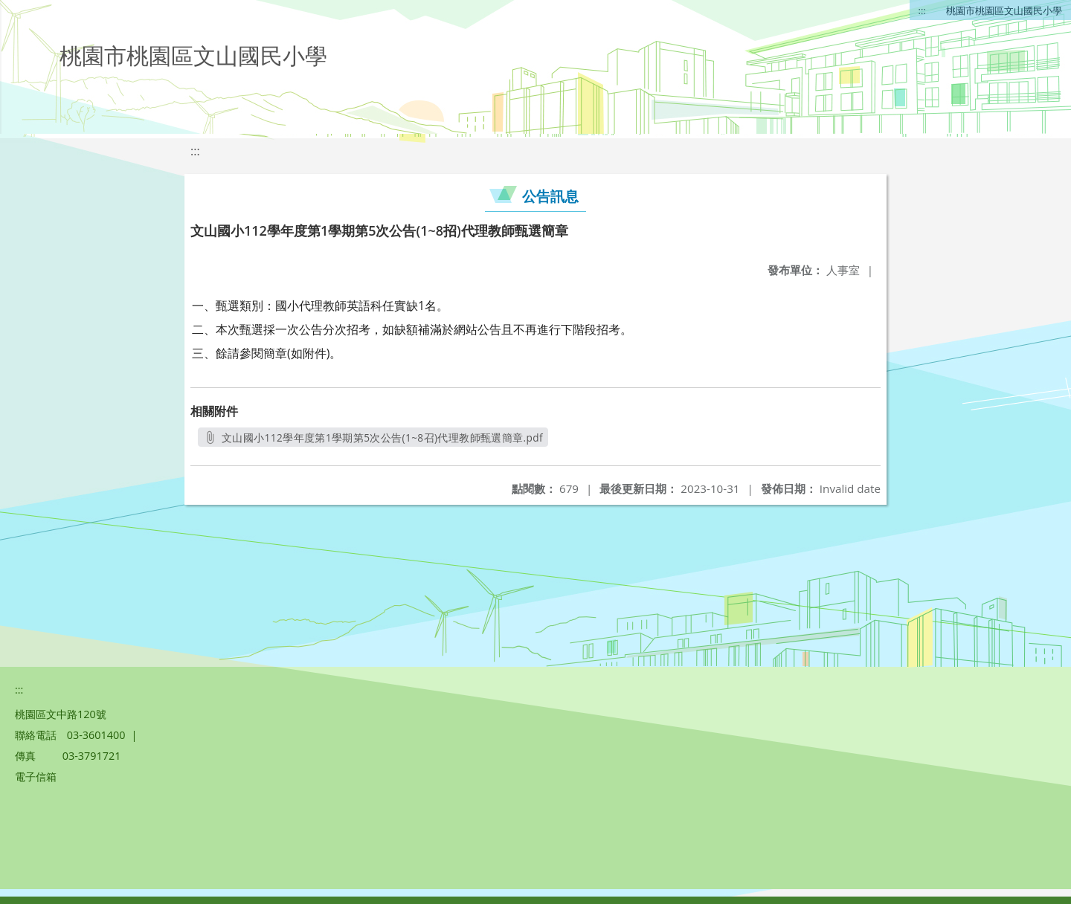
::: (922, 10)
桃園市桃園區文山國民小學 (1004, 10)
